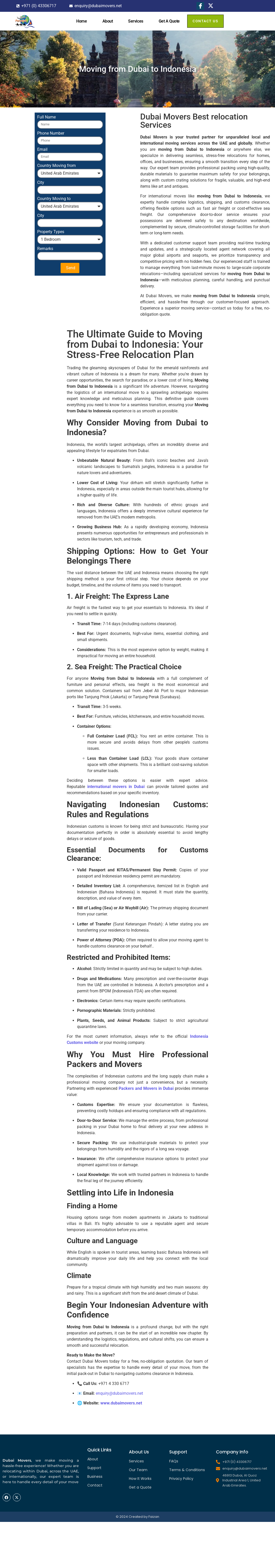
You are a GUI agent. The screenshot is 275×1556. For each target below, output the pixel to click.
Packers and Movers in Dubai (146, 1088)
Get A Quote (169, 21)
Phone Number (50, 133)
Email (42, 149)
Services (135, 21)
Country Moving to (54, 199)
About (107, 21)
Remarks (45, 249)
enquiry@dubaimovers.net (119, 1393)
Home (81, 21)
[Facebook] (200, 6)
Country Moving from (56, 166)
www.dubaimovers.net (121, 1403)
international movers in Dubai (116, 786)
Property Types (50, 232)
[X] (210, 6)
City (40, 183)
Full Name (46, 117)
